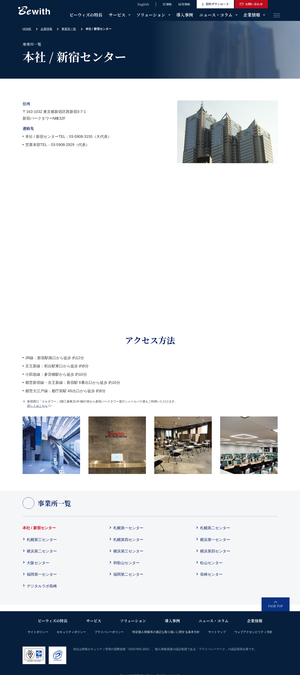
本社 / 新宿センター (39, 528)
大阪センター (38, 563)
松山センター (211, 563)
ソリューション (150, 15)
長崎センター (211, 574)
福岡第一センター (42, 574)
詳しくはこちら (39, 405)
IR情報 (167, 4)
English (143, 4)
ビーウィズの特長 (85, 15)
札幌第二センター (215, 528)
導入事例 (184, 15)
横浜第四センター (215, 551)
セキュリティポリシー (71, 632)
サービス (117, 15)
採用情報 (184, 4)
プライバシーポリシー (109, 632)
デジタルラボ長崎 (42, 586)
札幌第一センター (128, 528)
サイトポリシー (38, 632)
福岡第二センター (128, 574)
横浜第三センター (128, 551)
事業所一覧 (68, 29)
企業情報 (251, 15)
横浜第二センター (42, 551)
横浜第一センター (215, 540)
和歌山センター (126, 563)
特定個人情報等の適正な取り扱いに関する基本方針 (166, 632)
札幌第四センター (128, 540)
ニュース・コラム (215, 15)
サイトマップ (217, 632)
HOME (27, 29)
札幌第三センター (42, 540)
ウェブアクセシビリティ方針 (253, 632)
